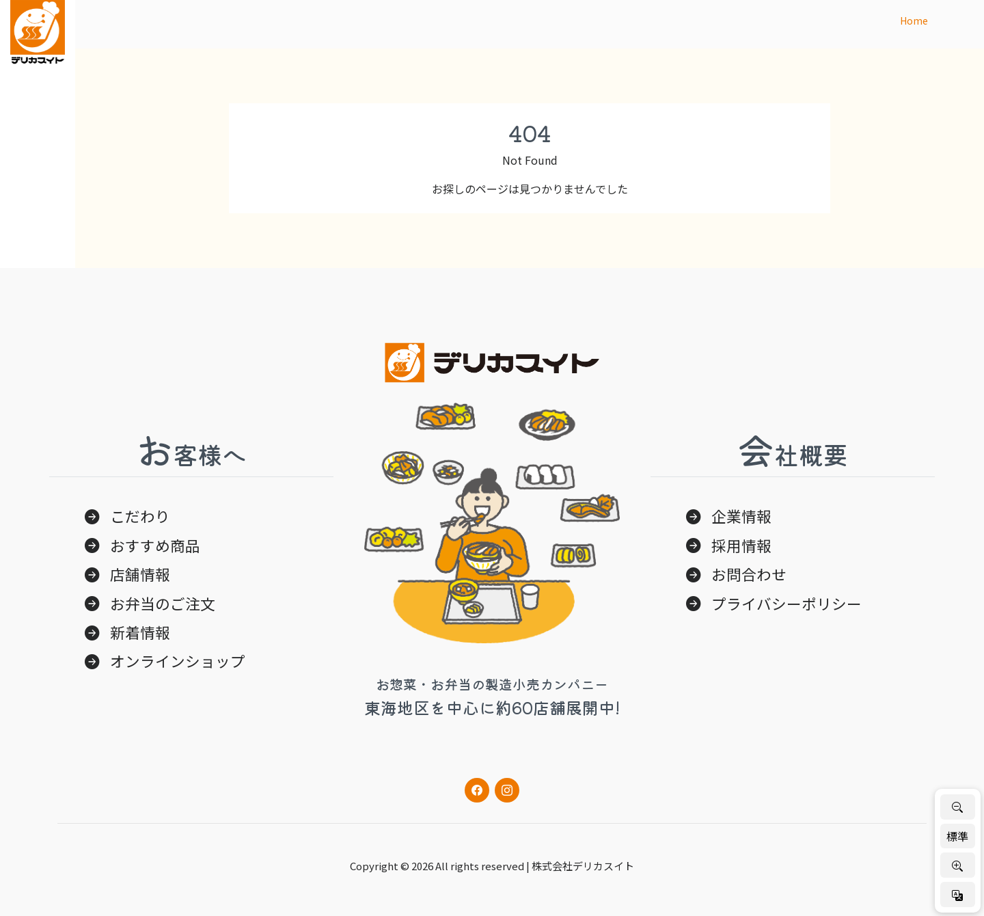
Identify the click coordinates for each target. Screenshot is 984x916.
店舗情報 (140, 573)
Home (914, 20)
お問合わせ (749, 573)
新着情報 (140, 632)
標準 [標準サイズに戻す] (957, 836)
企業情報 (741, 515)
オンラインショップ (177, 660)
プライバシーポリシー (786, 603)
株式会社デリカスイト (583, 866)
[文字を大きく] (957, 865)
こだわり (140, 515)
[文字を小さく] (957, 807)
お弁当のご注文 (162, 603)
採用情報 (741, 545)
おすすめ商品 (155, 545)
